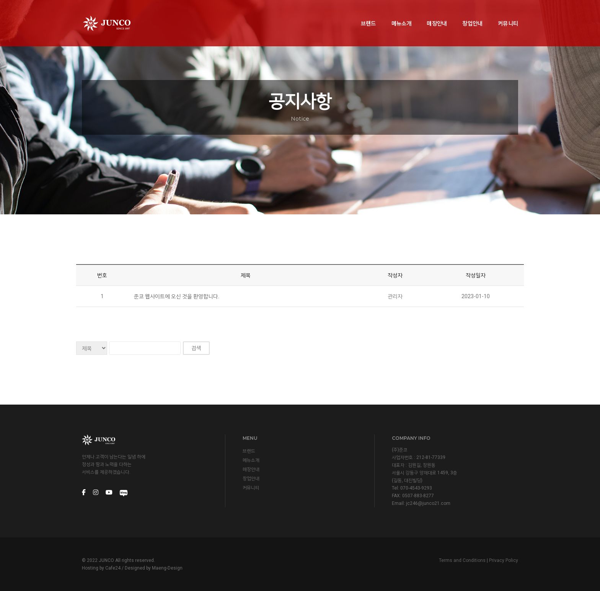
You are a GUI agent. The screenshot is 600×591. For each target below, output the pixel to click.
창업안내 (472, 13)
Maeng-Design (167, 568)
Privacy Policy (503, 560)
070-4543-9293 (416, 488)
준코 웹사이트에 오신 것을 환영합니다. (176, 296)
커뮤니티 (508, 13)
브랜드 (368, 13)
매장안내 (437, 13)
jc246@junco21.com (428, 503)
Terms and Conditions (462, 560)
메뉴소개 (401, 13)
